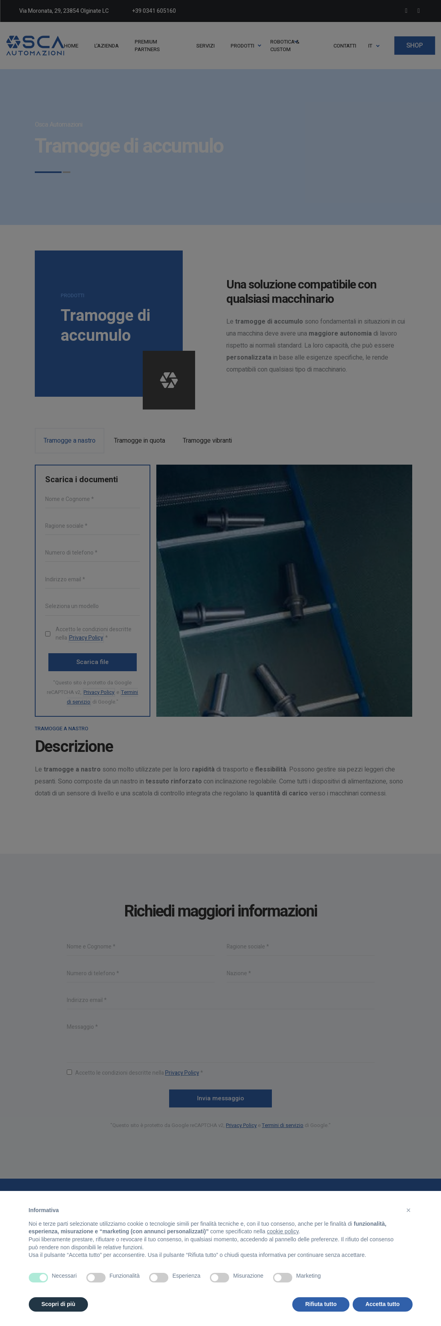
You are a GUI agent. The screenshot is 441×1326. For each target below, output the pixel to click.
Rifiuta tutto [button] (321, 1304)
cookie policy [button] (282, 1231)
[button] (408, 1210)
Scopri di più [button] (59, 1304)
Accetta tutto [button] (382, 1304)
